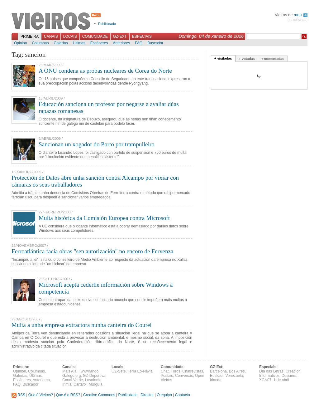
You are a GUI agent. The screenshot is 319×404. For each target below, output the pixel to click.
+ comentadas (272, 59)
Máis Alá (69, 371)
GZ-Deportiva (94, 375)
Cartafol (80, 384)
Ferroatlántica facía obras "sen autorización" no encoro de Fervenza (93, 251)
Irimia (66, 384)
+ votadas (247, 59)
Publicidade (107, 24)
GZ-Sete (119, 371)
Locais (70, 36)
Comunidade (95, 36)
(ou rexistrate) (297, 20)
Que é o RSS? (68, 395)
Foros (175, 371)
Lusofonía (93, 380)
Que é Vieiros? (40, 395)
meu (300, 14)
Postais (167, 375)
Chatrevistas (192, 371)
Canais (51, 36)
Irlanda (215, 380)
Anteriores (121, 43)
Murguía (95, 384)
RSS (18, 395)
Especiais (142, 36)
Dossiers (289, 375)
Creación (293, 371)
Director (147, 395)
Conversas (184, 375)
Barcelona (218, 371)
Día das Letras (271, 371)
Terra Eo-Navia (140, 371)
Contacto (182, 395)
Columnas (40, 43)
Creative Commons (99, 395)
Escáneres (99, 43)
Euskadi (216, 375)
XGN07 (265, 380)
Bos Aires (237, 371)
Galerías (61, 43)
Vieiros (57, 21)
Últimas (79, 43)
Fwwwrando (88, 371)
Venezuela (234, 375)
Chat (165, 371)
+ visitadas (223, 58)
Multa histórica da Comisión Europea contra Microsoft (104, 218)
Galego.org (71, 375)
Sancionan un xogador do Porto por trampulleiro (97, 144)
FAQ (138, 43)
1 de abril (281, 380)
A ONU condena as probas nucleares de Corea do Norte (105, 70)
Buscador (155, 43)
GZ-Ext (120, 36)
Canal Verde (72, 380)
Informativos (269, 375)
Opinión (20, 43)
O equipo (164, 395)
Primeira (30, 36)
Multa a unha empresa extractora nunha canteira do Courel (82, 325)
